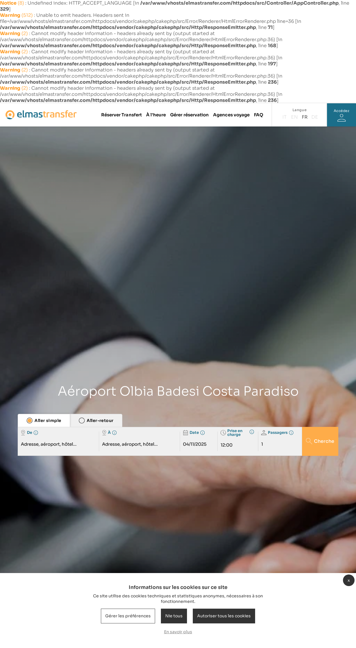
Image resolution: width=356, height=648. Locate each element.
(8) (12, 3)
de (314, 117)
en (294, 117)
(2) (14, 33)
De (26, 432)
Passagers (274, 432)
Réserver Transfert (121, 115)
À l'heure (156, 115)
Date (191, 432)
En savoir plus (178, 631)
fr (305, 117)
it (284, 117)
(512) (17, 15)
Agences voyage (231, 115)
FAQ (258, 115)
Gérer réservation (189, 115)
